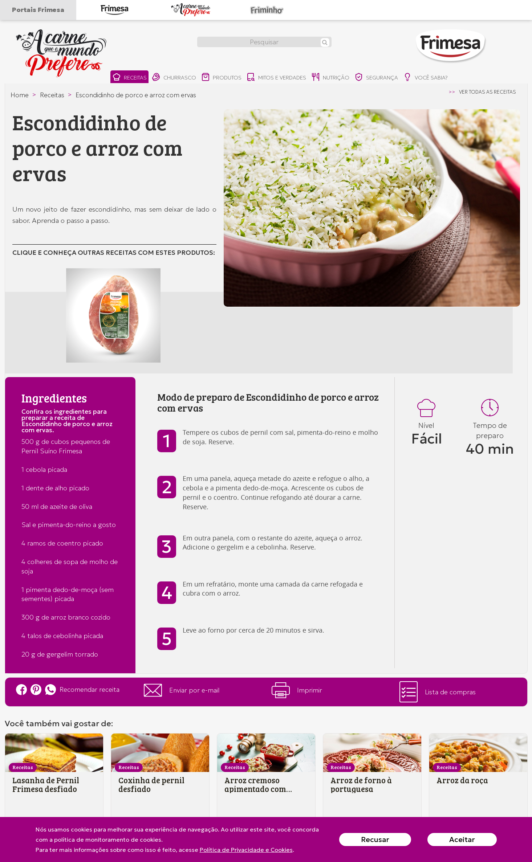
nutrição (332, 78)
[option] (372, 208)
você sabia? (427, 78)
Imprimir (297, 690)
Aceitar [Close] (462, 839)
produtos (222, 78)
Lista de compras (437, 692)
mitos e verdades (277, 78)
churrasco (174, 78)
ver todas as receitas (487, 92)
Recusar (375, 839)
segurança (378, 78)
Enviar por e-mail (181, 690)
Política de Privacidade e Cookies (246, 849)
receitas (129, 78)
